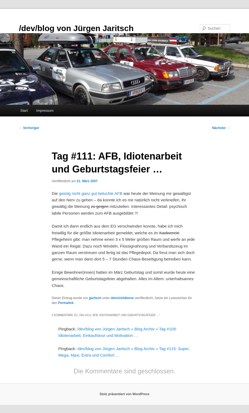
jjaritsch (95, 298)
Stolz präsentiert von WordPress (124, 394)
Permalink (65, 303)
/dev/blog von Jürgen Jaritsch (76, 28)
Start (24, 111)
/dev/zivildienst (122, 298)
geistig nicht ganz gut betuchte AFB (90, 193)
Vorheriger (29, 128)
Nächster (221, 128)
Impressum (44, 111)
